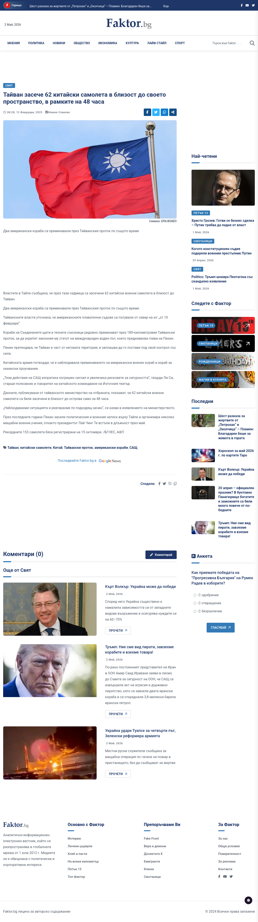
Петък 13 (201, 213)
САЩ (133, 448)
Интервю (74, 838)
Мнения (13, 43)
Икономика (108, 43)
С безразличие (208, 611)
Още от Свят (17, 570)
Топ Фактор (76, 877)
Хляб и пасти (77, 854)
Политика (36, 43)
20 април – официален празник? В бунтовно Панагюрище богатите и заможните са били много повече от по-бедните (236, 499)
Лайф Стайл (156, 43)
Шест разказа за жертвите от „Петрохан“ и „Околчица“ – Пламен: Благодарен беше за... (74, 6)
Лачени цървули (80, 846)
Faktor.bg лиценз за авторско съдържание (36, 911)
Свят (197, 269)
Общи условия (229, 846)
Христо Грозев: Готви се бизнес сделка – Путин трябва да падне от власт (223, 223)
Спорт (180, 43)
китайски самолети (35, 448)
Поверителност (229, 854)
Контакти (225, 869)
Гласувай (220, 627)
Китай (57, 448)
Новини (59, 43)
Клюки (149, 869)
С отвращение (207, 603)
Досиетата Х (153, 854)
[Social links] (242, 5)
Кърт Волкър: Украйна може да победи (140, 586)
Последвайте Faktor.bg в (90, 461)
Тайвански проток (78, 448)
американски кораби (111, 448)
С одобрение (206, 595)
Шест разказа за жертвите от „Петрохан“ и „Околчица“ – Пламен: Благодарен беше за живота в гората (236, 427)
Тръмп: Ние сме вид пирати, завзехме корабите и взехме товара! (234, 529)
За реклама (227, 861)
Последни (202, 401)
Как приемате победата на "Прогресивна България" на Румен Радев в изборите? (222, 577)
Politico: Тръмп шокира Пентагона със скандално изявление (222, 279)
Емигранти (152, 861)
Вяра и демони (155, 846)
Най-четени (204, 156)
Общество (82, 43)
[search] (252, 43)
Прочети (118, 630)
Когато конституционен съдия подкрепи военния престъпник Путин (222, 251)
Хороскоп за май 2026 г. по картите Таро (236, 453)
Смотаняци (203, 241)
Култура (132, 43)
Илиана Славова (59, 112)
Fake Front (151, 838)
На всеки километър (83, 861)
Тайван (13, 448)
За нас (223, 838)
